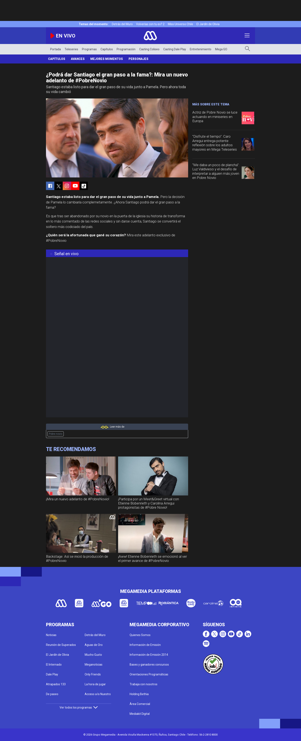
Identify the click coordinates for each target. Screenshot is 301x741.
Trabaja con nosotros (143, 684)
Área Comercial (140, 704)
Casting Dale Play (174, 49)
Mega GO (221, 49)
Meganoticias (93, 664)
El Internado (54, 664)
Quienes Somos (140, 635)
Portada (55, 49)
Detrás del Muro (122, 24)
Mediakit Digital (140, 713)
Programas (89, 49)
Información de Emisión (145, 645)
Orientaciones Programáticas (149, 674)
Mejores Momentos (106, 59)
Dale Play (52, 674)
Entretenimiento (200, 49)
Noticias (51, 635)
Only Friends (93, 674)
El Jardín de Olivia (207, 24)
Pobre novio (55, 433)
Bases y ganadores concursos (149, 664)
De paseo (52, 694)
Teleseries (71, 49)
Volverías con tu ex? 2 (150, 24)
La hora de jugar (95, 684)
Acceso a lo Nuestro (98, 694)
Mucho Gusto (93, 654)
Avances (78, 59)
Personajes (138, 59)
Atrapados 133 (56, 684)
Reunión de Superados (61, 645)
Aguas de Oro (94, 645)
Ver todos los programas (79, 707)
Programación (126, 49)
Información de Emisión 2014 (149, 654)
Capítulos (107, 49)
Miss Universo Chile (180, 24)
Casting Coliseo (149, 49)
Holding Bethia (139, 694)
